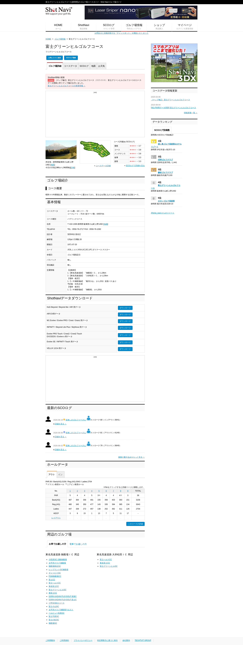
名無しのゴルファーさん (76, 420)
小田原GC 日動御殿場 (58, 559)
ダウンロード (125, 308)
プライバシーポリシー (83, 640)
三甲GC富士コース (56, 603)
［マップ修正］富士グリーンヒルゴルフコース (170, 100)
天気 (101, 66)
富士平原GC (54, 616)
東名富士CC (54, 586)
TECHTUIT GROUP (143, 640)
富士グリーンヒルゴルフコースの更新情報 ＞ (66, 86)
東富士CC (53, 593)
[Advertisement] (95, 115)
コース (70, 66)
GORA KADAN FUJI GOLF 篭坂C (63, 596)
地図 (93, 66)
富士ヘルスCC (55, 583)
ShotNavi (83, 27)
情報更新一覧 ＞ (190, 113)
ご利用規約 (64, 640)
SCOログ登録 (71, 58)
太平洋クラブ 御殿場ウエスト (61, 610)
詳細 (54, 66)
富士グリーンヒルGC (57, 590)
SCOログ (108, 27)
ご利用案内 (50, 640)
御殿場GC (53, 623)
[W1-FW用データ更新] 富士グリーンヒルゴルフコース (173, 108)
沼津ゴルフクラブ (165, 160)
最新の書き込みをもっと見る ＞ (131, 457)
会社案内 (126, 640)
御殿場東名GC (55, 566)
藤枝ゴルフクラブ (165, 172)
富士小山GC (54, 606)
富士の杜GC (54, 620)
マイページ (184, 27)
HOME (58, 27)
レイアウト (56, 518)
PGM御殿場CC (55, 576)
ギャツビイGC (55, 573)
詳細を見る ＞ (60, 424)
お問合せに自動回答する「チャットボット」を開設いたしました (121, 33)
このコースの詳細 (135, 524)
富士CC (52, 580)
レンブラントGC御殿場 (58, 569)
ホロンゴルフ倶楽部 (166, 201)
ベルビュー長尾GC (56, 613)
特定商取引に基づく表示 (107, 640)
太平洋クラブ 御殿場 (57, 563)
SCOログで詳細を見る (135, 165)
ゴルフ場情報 (134, 27)
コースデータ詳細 (103, 166)
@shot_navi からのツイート (162, 213)
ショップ (159, 27)
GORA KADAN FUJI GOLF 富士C (63, 600)
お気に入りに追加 (54, 58)
